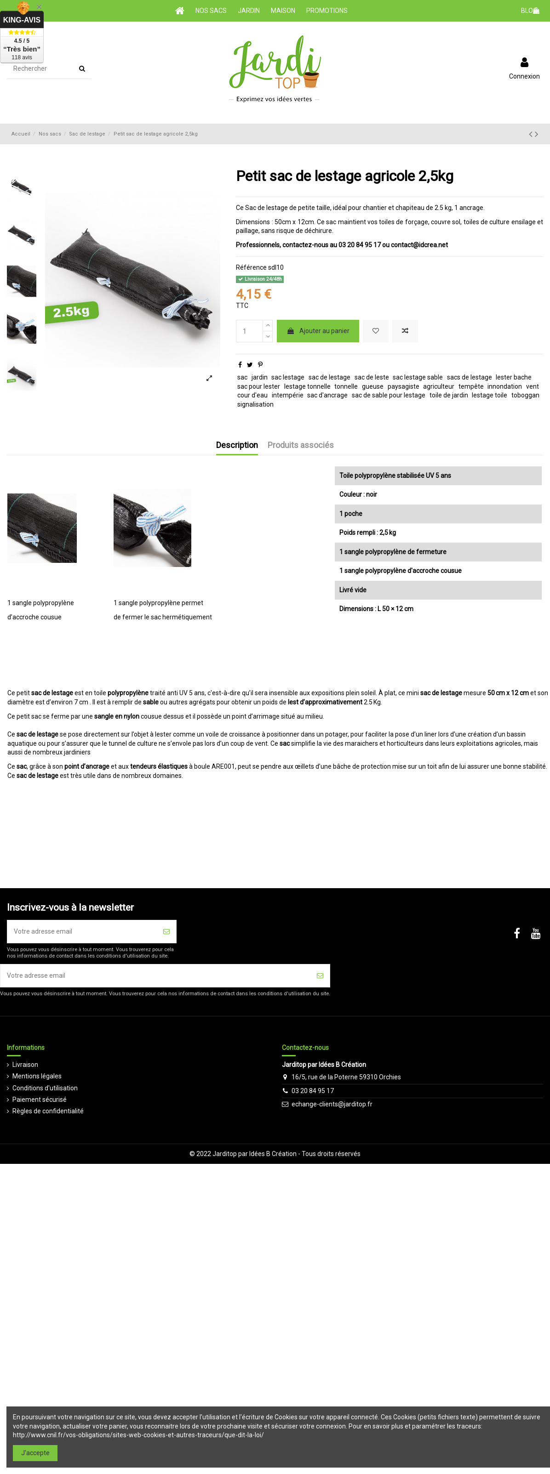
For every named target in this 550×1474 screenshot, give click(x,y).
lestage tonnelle (307, 386)
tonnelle (346, 386)
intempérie (288, 395)
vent (532, 386)
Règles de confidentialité (48, 1111)
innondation (504, 386)
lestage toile (489, 395)
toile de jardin (449, 395)
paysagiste (403, 386)
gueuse (373, 386)
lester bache (514, 377)
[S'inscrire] (166, 931)
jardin (260, 377)
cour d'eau (252, 395)
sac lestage (287, 377)
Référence (251, 267)
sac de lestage (329, 377)
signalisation (255, 404)
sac (242, 377)
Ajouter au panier (317, 330)
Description (237, 445)
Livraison (25, 1064)
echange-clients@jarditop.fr (332, 1104)
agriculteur (438, 386)
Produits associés (301, 445)
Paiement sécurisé (39, 1099)
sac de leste (372, 377)
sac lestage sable (418, 377)
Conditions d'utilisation (45, 1088)
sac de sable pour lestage (388, 395)
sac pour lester (258, 386)
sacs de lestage (469, 377)
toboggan (525, 395)
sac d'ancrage (327, 395)
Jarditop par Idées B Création (254, 1153)
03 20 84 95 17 (313, 1090)
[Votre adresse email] (82, 931)
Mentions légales (37, 1076)
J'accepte (35, 1453)
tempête (471, 386)
